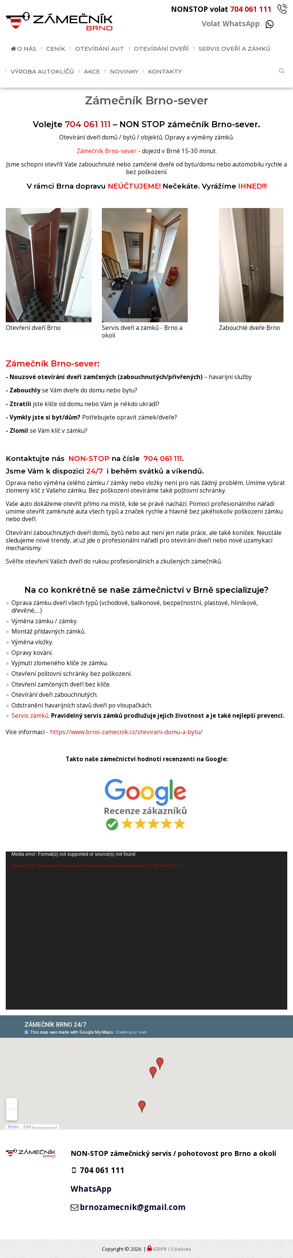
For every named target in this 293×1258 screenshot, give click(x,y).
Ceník (55, 48)
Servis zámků (29, 716)
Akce (92, 71)
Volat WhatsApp (238, 23)
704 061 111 (88, 124)
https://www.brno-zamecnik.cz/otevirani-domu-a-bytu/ (126, 732)
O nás (26, 48)
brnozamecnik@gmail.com (132, 1207)
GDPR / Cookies (172, 1248)
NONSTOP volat (229, 9)
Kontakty (165, 71)
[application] (146, 930)
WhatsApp (91, 1188)
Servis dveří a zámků (234, 48)
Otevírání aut (99, 48)
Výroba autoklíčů (42, 71)
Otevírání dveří (161, 48)
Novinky (124, 71)
